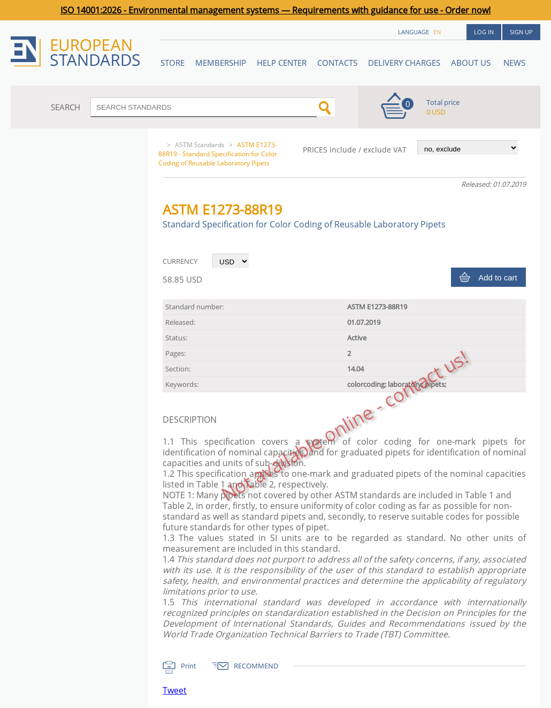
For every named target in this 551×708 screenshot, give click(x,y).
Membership (220, 62)
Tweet (175, 690)
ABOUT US (472, 62)
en (437, 32)
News (514, 62)
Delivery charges (404, 62)
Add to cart (497, 277)
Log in (484, 32)
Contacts (337, 62)
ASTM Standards (200, 144)
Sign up (521, 32)
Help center (282, 62)
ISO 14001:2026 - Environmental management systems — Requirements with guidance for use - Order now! (275, 10)
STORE (172, 62)
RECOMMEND (256, 666)
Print (188, 666)
